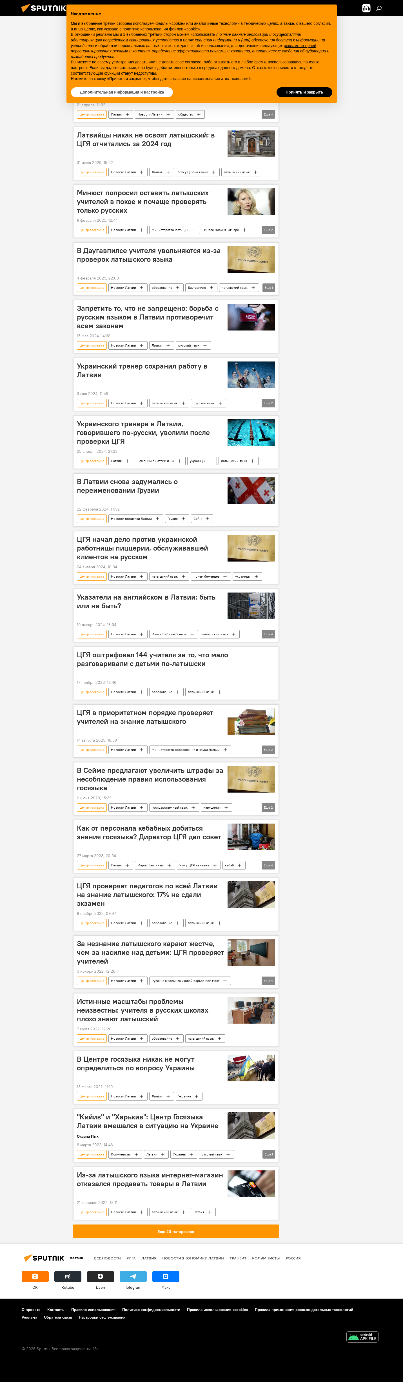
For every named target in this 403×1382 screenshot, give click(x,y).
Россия (293, 1258)
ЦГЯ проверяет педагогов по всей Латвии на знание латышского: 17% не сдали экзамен (147, 894)
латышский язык (237, 172)
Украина (184, 1096)
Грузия (173, 518)
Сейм (197, 518)
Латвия (116, 114)
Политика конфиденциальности (151, 1309)
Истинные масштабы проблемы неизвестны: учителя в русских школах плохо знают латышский (142, 1010)
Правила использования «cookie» (217, 1309)
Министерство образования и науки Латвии (186, 749)
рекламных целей (300, 45)
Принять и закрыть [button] (304, 92)
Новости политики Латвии (131, 518)
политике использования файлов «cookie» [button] (161, 29)
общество (185, 114)
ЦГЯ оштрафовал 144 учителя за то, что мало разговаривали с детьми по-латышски (152, 659)
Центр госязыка (91, 114)
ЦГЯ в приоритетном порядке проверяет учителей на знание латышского (145, 717)
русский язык (188, 345)
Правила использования (93, 1309)
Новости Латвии (149, 114)
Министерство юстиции (170, 230)
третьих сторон (162, 34)
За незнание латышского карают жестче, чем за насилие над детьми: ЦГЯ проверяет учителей (150, 952)
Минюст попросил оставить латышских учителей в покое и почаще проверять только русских (143, 201)
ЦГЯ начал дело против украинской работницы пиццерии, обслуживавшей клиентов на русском (142, 548)
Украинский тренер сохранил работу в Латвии (142, 370)
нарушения (212, 807)
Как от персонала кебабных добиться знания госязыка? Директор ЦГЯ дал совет (149, 832)
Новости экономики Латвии (193, 1258)
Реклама (29, 1317)
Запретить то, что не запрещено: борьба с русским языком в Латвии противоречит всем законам (148, 317)
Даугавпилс (197, 287)
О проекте (31, 1309)
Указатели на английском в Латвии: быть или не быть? (146, 601)
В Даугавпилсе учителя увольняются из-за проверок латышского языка (149, 255)
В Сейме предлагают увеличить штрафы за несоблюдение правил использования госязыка (150, 779)
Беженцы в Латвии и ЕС (155, 461)
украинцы (197, 461)
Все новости (107, 1258)
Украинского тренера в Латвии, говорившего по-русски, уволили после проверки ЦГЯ (143, 432)
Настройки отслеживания (102, 1317)
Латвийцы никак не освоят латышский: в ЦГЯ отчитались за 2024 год (146, 139)
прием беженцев (206, 576)
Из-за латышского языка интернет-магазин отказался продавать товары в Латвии (150, 1179)
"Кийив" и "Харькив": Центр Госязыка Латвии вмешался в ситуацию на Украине (148, 1121)
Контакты (55, 1309)
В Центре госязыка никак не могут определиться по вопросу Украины (136, 1063)
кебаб (229, 865)
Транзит (238, 1258)
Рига (131, 1258)
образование (162, 287)
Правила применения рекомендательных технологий (304, 1309)
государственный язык (170, 807)
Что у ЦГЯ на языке (193, 172)
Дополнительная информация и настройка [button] (122, 92)
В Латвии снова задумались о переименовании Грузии (127, 486)
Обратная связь (58, 1317)
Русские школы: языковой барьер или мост (185, 981)
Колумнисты (121, 1154)
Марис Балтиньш (150, 865)
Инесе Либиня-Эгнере (221, 230)
